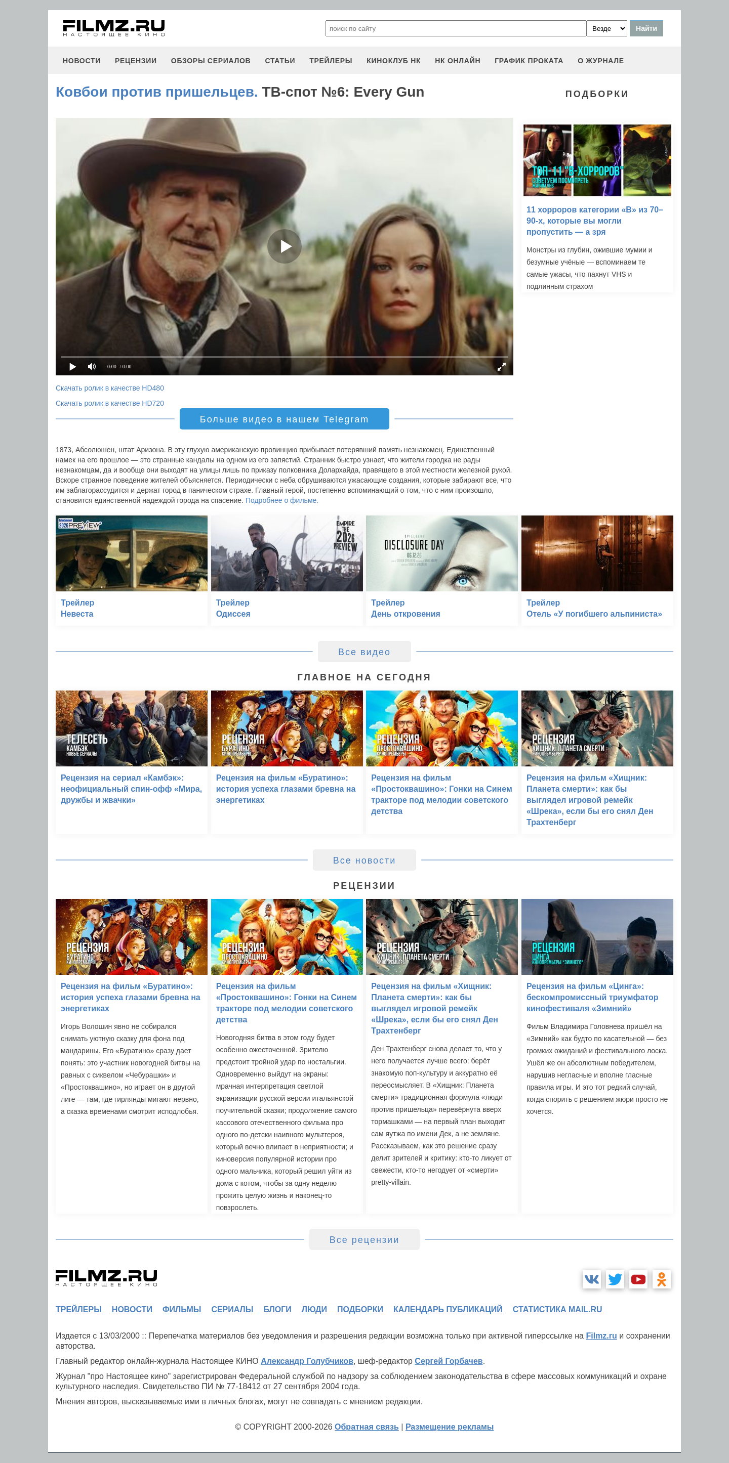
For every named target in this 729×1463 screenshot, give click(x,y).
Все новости (364, 860)
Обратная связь (367, 1427)
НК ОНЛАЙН (457, 61)
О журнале (601, 61)
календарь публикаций (448, 1309)
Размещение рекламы (450, 1427)
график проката (529, 61)
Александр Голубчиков (307, 1361)
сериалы (232, 1309)
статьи (280, 61)
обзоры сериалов (211, 61)
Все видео (364, 652)
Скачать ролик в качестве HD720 (110, 403)
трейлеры (330, 61)
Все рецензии (364, 1240)
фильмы (182, 1309)
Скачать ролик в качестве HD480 (110, 388)
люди (314, 1309)
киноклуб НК (394, 61)
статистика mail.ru (557, 1309)
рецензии (136, 61)
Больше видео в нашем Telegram (284, 419)
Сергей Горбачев (448, 1361)
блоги (277, 1309)
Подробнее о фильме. (282, 500)
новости (82, 61)
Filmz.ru (601, 1335)
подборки (360, 1309)
